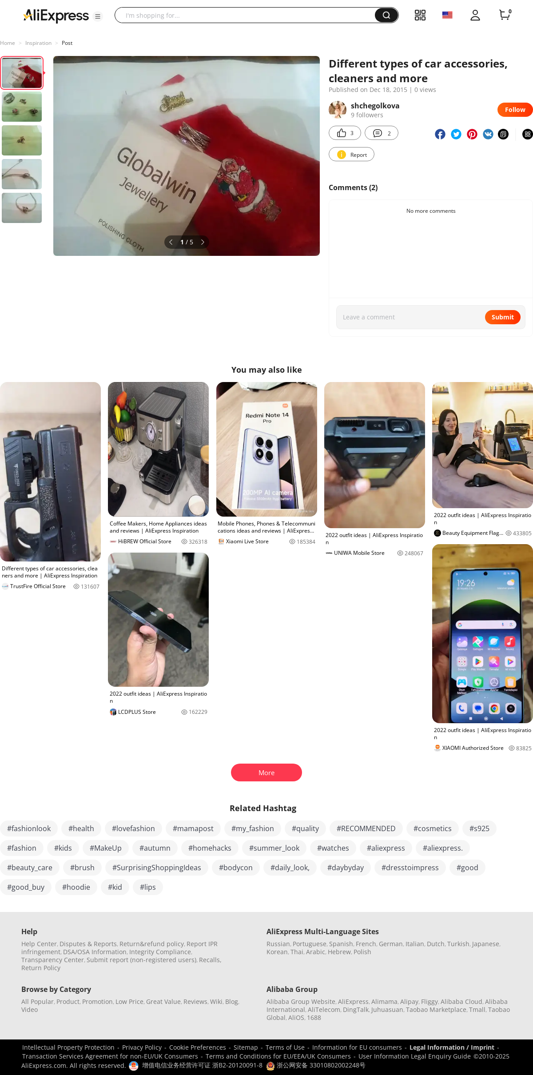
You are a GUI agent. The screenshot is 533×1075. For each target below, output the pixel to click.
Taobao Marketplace (436, 1009)
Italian (415, 944)
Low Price (129, 1001)
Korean (277, 952)
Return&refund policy (151, 944)
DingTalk (356, 1009)
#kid (115, 887)
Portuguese (309, 944)
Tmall (477, 1009)
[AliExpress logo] (56, 15)
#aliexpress (386, 848)
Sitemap (246, 1047)
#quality (305, 828)
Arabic (315, 952)
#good (467, 867)
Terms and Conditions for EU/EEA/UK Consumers (278, 1056)
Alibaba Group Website (300, 1001)
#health (81, 828)
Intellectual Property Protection (68, 1047)
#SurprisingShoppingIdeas (156, 867)
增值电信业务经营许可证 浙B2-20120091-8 (202, 1065)
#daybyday (345, 867)
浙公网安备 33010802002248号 (316, 1065)
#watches (333, 848)
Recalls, (210, 960)
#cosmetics (433, 828)
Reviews (195, 1001)
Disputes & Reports (88, 944)
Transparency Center (52, 960)
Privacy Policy (142, 1047)
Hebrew (339, 952)
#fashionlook (29, 828)
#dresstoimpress (410, 867)
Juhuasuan (387, 1009)
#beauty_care (29, 867)
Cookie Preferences (197, 1047)
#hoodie (76, 887)
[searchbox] (248, 15)
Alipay (409, 1001)
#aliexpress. (443, 848)
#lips (148, 887)
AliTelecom (324, 1009)
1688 (314, 1017)
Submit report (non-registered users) (141, 960)
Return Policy (40, 968)
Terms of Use (285, 1047)
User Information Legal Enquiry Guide (414, 1056)
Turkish (458, 944)
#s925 (479, 828)
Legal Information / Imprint (452, 1047)
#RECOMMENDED (366, 828)
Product (68, 1001)
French (366, 944)
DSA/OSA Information (95, 952)
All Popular (37, 1001)
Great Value (163, 1001)
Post (67, 43)
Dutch (436, 944)
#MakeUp (106, 848)
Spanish (341, 944)
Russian (278, 944)
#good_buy (25, 887)
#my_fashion (252, 828)
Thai (296, 952)
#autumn (155, 848)
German (391, 944)
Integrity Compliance (160, 952)
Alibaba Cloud (461, 1001)
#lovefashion (133, 828)
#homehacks (209, 848)
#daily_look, (290, 867)
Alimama (384, 1001)
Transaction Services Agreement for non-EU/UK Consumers (110, 1056)
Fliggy (429, 1001)
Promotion (97, 1001)
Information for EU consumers (357, 1047)
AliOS (296, 1017)
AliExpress (353, 1001)
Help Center (39, 944)
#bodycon (236, 867)
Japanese (485, 944)
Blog (231, 1001)
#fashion (21, 848)
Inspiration (38, 43)
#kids (63, 848)
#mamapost (193, 828)
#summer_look (274, 848)
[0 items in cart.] (504, 15)
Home (7, 43)
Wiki (216, 1001)
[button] (97, 16)
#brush (82, 867)
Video (29, 1009)
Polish (362, 952)
